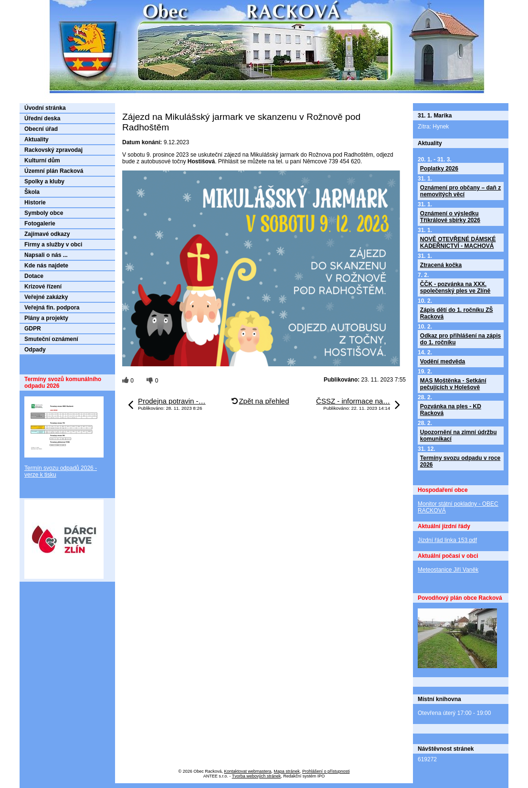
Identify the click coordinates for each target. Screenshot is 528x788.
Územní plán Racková (53, 171)
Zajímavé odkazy (47, 234)
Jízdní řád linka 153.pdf (447, 540)
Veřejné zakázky (46, 297)
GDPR (32, 328)
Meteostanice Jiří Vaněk (448, 569)
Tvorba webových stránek (256, 776)
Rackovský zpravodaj (53, 150)
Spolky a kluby (44, 181)
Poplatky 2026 (439, 168)
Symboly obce (43, 213)
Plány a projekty (46, 318)
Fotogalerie (39, 223)
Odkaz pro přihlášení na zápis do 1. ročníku (460, 339)
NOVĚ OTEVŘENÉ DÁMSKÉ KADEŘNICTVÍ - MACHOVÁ (458, 242)
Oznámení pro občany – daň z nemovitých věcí (460, 191)
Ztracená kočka (441, 265)
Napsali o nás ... (46, 255)
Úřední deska (42, 118)
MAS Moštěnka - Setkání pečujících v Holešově (453, 384)
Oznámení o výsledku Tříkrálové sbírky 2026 (450, 217)
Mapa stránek (287, 771)
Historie (35, 202)
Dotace (33, 276)
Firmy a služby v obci (53, 244)
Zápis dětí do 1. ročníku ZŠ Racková (456, 313)
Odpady (35, 349)
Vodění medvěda (442, 361)
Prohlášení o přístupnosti (326, 771)
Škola (32, 192)
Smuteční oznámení (51, 339)
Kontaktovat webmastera (247, 771)
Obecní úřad (41, 129)
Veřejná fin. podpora (51, 307)
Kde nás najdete (46, 265)
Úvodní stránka (45, 108)
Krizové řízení (43, 286)
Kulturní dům (42, 160)
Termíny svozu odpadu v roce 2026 (460, 461)
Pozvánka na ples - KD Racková (450, 409)
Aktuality (36, 139)
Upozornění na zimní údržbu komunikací (458, 435)
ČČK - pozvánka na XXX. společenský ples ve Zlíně (455, 287)
